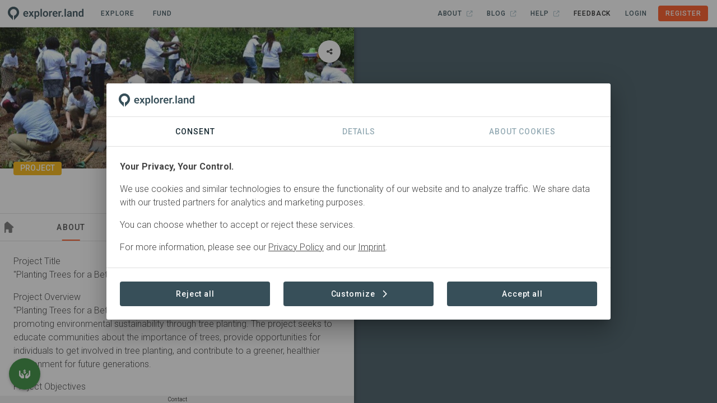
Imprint (371, 247)
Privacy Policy (296, 247)
